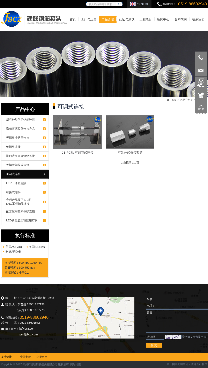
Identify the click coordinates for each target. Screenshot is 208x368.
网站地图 (75, 364)
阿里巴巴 (42, 356)
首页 (174, 99)
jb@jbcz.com (27, 328)
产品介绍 (185, 99)
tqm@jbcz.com (28, 334)
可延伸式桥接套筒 (130, 152)
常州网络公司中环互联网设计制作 (187, 364)
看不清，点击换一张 (194, 336)
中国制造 (25, 356)
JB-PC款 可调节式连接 (77, 152)
